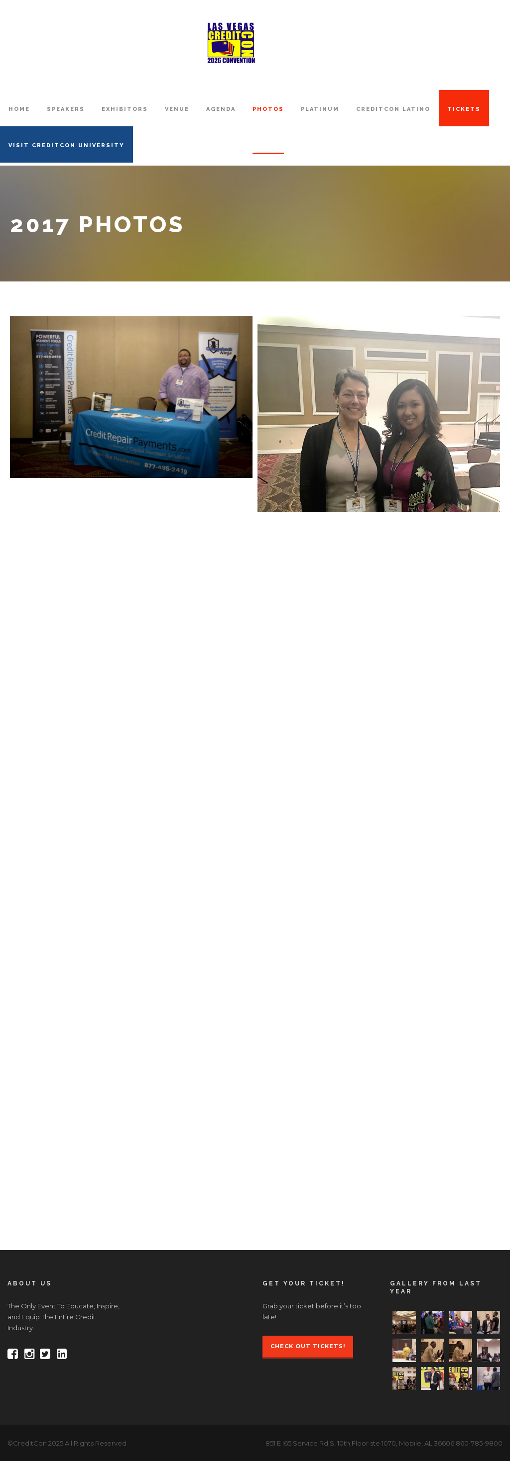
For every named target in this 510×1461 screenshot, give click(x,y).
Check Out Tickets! (307, 1346)
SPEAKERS (66, 109)
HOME (19, 109)
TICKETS (464, 109)
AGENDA (221, 109)
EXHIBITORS (125, 109)
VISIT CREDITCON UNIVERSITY (66, 145)
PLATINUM (320, 109)
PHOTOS (268, 109)
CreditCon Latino (393, 109)
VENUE (177, 109)
